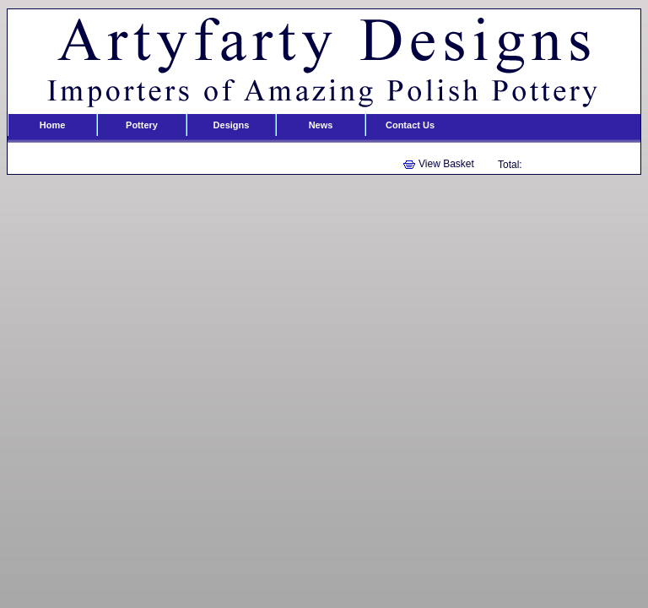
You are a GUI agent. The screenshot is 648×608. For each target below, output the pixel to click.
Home (53, 125)
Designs (231, 125)
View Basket (446, 164)
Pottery (142, 125)
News (321, 125)
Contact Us (410, 125)
